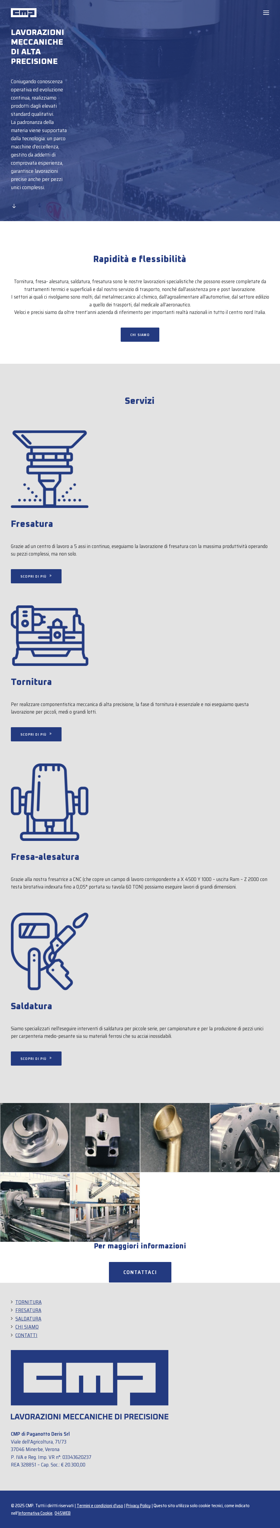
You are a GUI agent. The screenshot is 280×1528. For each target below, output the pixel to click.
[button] (266, 12)
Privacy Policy (138, 1505)
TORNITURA (28, 1302)
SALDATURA (28, 1319)
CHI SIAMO (27, 1327)
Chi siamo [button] (140, 335)
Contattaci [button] (140, 1272)
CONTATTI (26, 1335)
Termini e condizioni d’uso (100, 1505)
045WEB (63, 1513)
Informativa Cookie (35, 1513)
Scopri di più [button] (36, 734)
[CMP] (24, 12)
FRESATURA (28, 1310)
